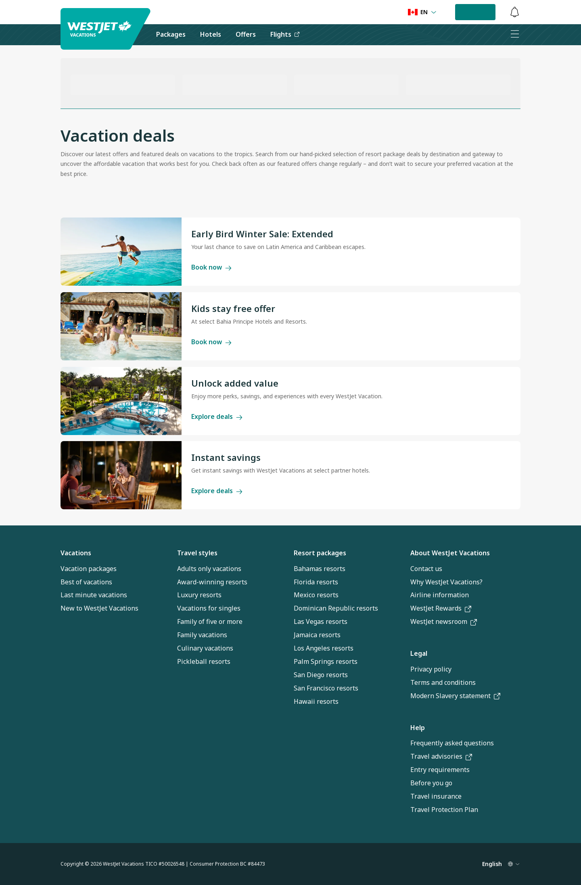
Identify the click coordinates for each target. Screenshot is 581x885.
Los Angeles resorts (323, 648)
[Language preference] (422, 12)
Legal (418, 653)
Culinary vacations (205, 648)
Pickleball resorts (203, 661)
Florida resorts (316, 581)
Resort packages (320, 552)
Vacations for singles (208, 608)
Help (417, 727)
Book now (211, 267)
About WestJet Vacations (450, 552)
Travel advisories (441, 756)
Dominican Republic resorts (336, 608)
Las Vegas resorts (320, 621)
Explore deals (216, 416)
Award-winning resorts (212, 581)
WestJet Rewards (440, 608)
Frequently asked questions (452, 743)
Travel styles (197, 552)
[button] (475, 12)
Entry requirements (440, 769)
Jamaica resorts (317, 634)
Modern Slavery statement (455, 695)
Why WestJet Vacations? (446, 581)
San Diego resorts (321, 674)
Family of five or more (209, 621)
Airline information (439, 594)
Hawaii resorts (316, 701)
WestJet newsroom (443, 621)
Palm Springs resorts (325, 661)
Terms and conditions (443, 682)
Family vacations (202, 634)
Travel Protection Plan (444, 809)
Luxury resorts (199, 594)
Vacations (76, 552)
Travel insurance (436, 796)
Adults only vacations (209, 568)
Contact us (426, 568)
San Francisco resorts (326, 688)
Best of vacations (86, 581)
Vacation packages (89, 568)
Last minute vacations (94, 594)
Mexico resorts (316, 594)
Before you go (431, 782)
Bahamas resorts (319, 568)
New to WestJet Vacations (99, 608)
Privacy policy (430, 669)
